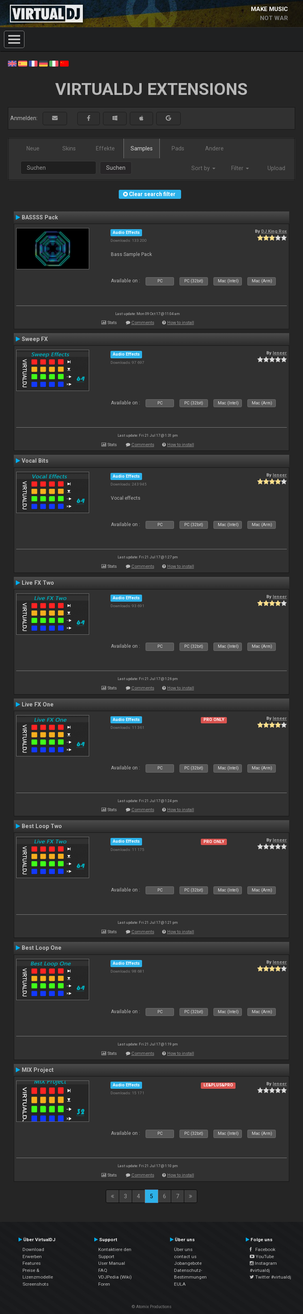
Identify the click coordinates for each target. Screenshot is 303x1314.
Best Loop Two (42, 826)
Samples (142, 148)
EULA (180, 1284)
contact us (185, 1256)
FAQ (102, 1270)
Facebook (262, 1249)
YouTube (262, 1256)
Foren (104, 1284)
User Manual (111, 1263)
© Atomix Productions (152, 1306)
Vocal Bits (35, 461)
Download (33, 1249)
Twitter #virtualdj (270, 1277)
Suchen (115, 168)
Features (31, 1263)
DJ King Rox (274, 231)
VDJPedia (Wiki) (115, 1277)
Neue (32, 148)
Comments (142, 322)
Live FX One (38, 704)
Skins (69, 148)
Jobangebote (188, 1263)
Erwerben (32, 1256)
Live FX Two (38, 583)
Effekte (105, 148)
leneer (280, 353)
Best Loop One (42, 948)
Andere (214, 148)
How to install (180, 322)
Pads (178, 148)
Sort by (203, 168)
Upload (276, 168)
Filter (240, 168)
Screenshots (35, 1284)
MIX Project (38, 1070)
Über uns (183, 1249)
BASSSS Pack (40, 217)
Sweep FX (35, 339)
